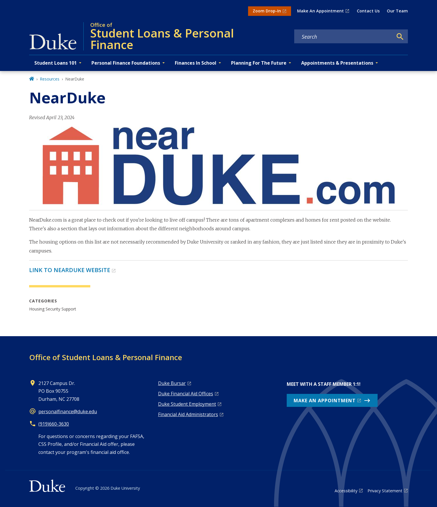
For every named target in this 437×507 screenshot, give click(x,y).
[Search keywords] (344, 36)
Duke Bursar (172, 383)
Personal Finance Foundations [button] (125, 63)
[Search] (400, 36)
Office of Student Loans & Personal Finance (105, 357)
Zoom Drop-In (267, 11)
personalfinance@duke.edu (67, 411)
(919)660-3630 (53, 424)
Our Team (397, 11)
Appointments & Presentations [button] (337, 63)
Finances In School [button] (195, 63)
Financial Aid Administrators (188, 414)
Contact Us (368, 11)
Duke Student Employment (187, 404)
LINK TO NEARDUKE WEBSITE (69, 270)
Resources (49, 79)
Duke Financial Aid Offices (185, 393)
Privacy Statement (384, 490)
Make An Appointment (320, 11)
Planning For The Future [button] (258, 63)
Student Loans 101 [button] (55, 63)
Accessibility (346, 490)
